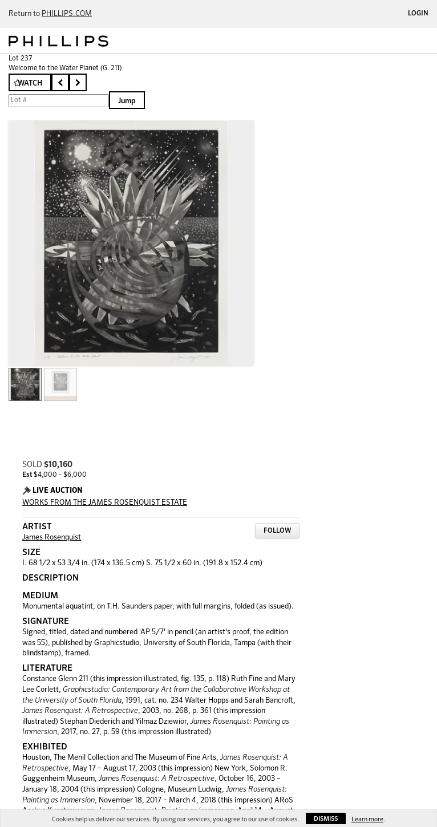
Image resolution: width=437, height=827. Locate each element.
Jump (127, 101)
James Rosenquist (51, 537)
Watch (30, 83)
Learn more (367, 819)
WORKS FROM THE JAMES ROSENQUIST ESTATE (104, 502)
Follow (277, 531)
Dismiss (326, 819)
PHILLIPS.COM (67, 14)
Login (418, 13)
